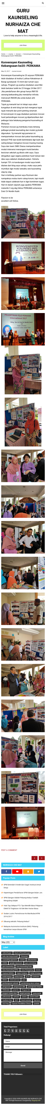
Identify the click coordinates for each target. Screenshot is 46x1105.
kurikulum (36, 976)
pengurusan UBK (19, 987)
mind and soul (15, 980)
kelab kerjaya (7, 976)
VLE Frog (5, 1003)
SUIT (16, 1000)
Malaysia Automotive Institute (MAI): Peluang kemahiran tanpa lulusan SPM (21, 927)
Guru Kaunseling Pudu (24, 966)
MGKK (4, 980)
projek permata (25, 993)
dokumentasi (32, 960)
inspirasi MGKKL (8, 973)
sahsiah (16, 997)
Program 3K (26, 990)
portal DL (16, 990)
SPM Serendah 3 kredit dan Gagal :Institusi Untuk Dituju (22, 886)
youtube (36, 1003)
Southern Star (7, 1000)
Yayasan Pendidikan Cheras (21, 1003)
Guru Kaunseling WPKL (10, 970)
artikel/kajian (7, 953)
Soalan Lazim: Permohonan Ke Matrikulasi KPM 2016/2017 (22, 915)
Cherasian (24, 956)
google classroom (16, 963)
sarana (24, 997)
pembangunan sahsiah (10, 983)
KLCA (28, 976)
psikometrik (37, 993)
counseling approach (9, 960)
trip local (37, 1000)
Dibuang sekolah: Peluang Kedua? (16, 921)
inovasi (19, 71)
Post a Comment (9, 850)
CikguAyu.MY (36, 1100)
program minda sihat (9, 993)
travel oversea (26, 1000)
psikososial (6, 997)
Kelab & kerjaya (35, 973)
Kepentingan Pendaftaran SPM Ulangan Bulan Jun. (23, 893)
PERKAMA (6, 990)
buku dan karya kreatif (10, 956)
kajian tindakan (22, 973)
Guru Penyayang (27, 970)
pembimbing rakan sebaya (30, 983)
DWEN (4, 963)
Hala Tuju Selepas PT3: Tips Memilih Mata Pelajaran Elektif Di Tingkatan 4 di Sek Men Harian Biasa (23, 907)
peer (24, 980)
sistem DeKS (34, 997)
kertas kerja (19, 976)
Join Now (23, 45)
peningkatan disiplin (35, 987)
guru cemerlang (30, 963)
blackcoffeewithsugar (22, 953)
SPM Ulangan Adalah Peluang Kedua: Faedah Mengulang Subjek (21, 899)
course (14, 71)
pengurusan (6, 987)
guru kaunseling (7, 966)
